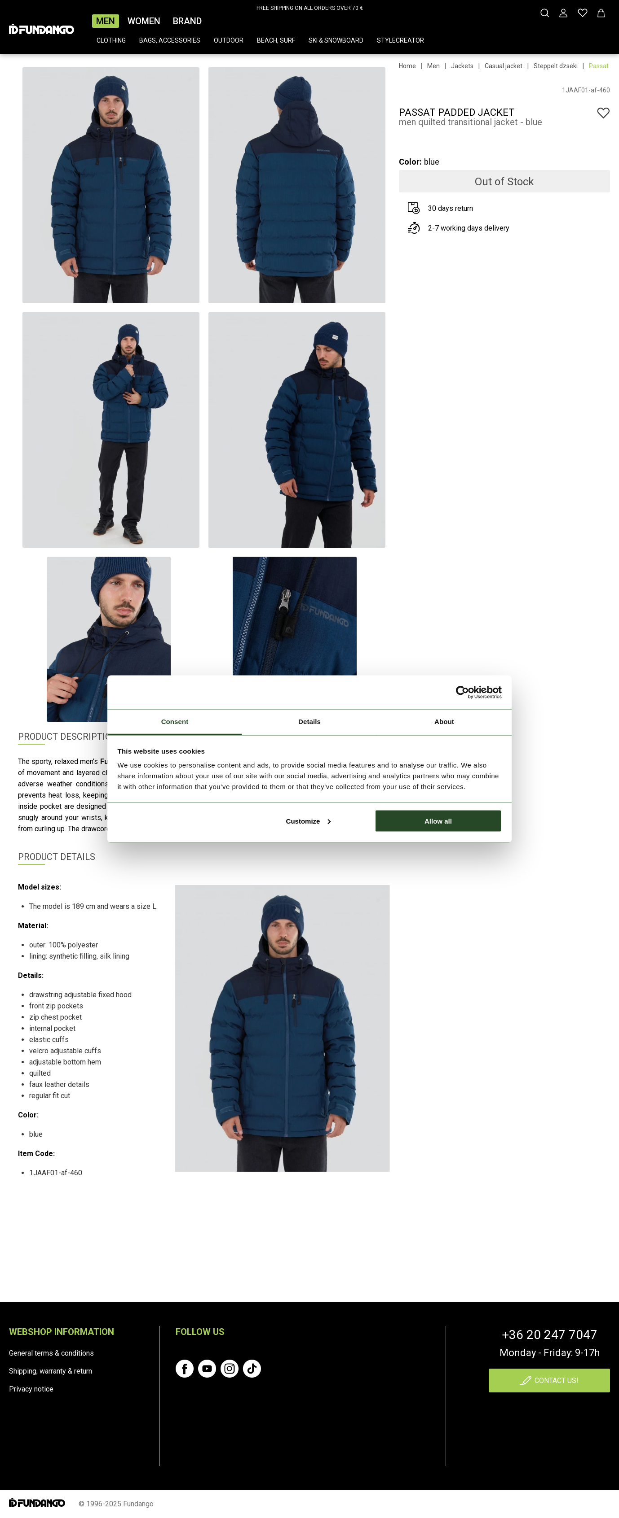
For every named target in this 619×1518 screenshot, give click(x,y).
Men (105, 21)
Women (144, 21)
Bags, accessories (169, 40)
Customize (308, 820)
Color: (410, 161)
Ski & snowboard (336, 40)
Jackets (462, 66)
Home (407, 66)
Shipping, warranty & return (50, 1371)
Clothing (111, 40)
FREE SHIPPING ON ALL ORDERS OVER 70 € (309, 8)
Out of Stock (504, 181)
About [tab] (444, 721)
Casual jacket (503, 66)
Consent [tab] (175, 721)
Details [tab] (309, 721)
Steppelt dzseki (556, 66)
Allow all (438, 820)
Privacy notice (31, 1389)
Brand (187, 21)
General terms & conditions (51, 1353)
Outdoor (228, 40)
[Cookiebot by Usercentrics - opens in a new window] (462, 692)
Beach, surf (276, 40)
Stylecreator (400, 40)
